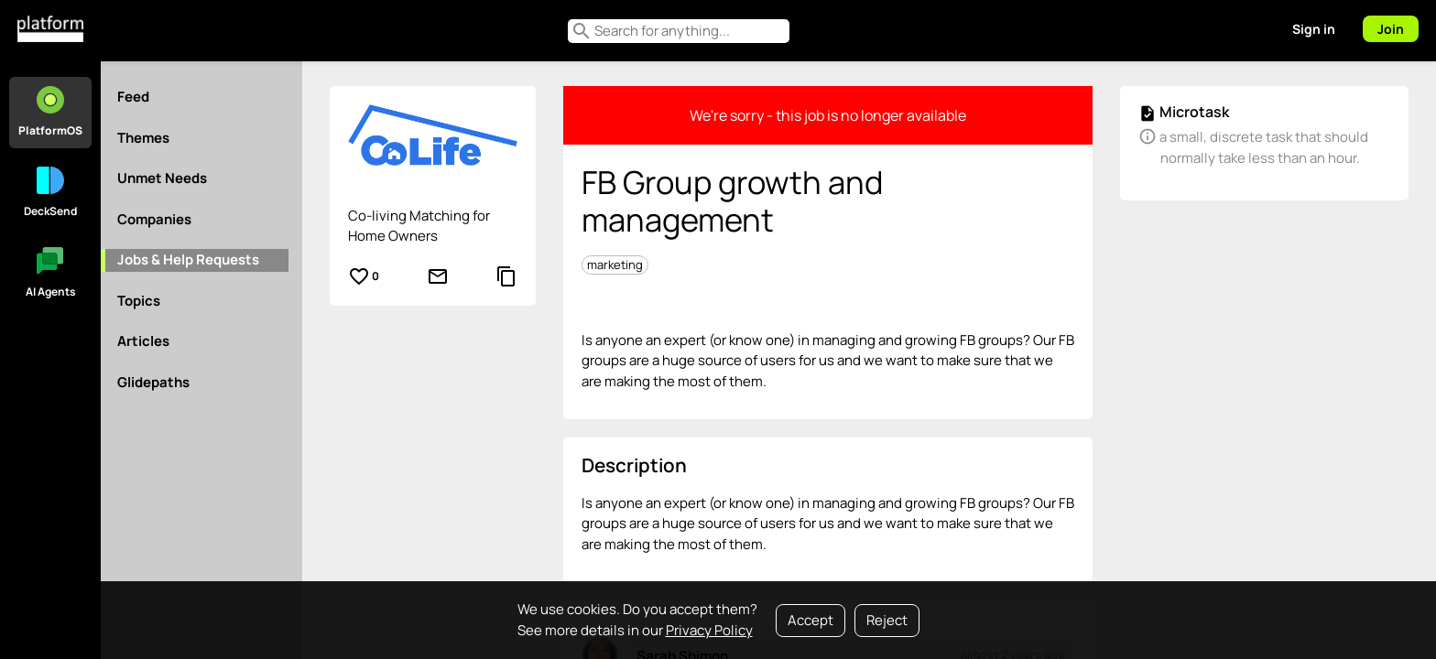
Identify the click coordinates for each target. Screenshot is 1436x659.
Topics (138, 300)
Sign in (1313, 29)
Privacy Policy (709, 630)
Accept (810, 620)
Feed (133, 96)
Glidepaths (153, 382)
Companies (154, 219)
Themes (143, 137)
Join (1390, 29)
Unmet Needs (162, 178)
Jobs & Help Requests (188, 259)
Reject (887, 620)
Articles (143, 341)
